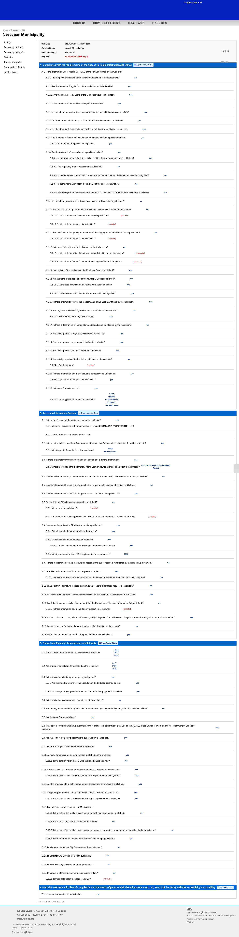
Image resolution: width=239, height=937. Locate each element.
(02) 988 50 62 (23, 914)
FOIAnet (190, 922)
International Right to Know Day (202, 912)
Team (14, 927)
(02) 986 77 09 (56, 914)
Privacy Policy (26, 927)
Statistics (8, 57)
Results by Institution (14, 52)
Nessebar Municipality (23, 34)
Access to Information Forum (200, 918)
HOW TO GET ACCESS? (106, 23)
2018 (23, 30)
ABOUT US (78, 23)
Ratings (7, 42)
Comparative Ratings (14, 67)
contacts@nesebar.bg (74, 48)
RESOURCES (159, 23)
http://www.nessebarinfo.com (77, 44)
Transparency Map (13, 62)
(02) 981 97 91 (39, 914)
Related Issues (11, 72)
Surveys (14, 30)
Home (5, 30)
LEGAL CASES (136, 23)
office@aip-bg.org (25, 918)
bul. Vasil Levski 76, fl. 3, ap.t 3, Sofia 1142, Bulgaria (41, 910)
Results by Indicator (14, 47)
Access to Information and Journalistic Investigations (212, 915)
